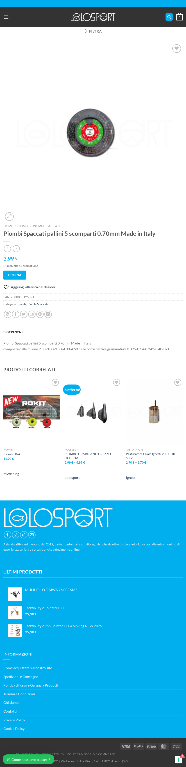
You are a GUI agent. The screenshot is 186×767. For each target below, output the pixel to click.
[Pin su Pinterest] (40, 314)
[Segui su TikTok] (23, 534)
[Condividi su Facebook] (15, 314)
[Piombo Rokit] (31, 412)
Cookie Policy (14, 728)
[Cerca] (169, 17)
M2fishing (11, 473)
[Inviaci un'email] (32, 534)
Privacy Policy (14, 720)
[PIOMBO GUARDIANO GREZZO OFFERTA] (93, 412)
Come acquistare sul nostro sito (27, 668)
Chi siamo (11, 702)
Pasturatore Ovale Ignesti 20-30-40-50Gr (151, 456)
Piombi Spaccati (46, 226)
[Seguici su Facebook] (7, 534)
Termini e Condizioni (19, 694)
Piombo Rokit (13, 454)
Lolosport (72, 477)
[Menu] (6, 16)
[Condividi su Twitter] (23, 314)
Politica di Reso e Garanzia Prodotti (30, 685)
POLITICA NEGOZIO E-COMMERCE (91, 754)
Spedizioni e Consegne (20, 676)
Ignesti (131, 477)
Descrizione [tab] (13, 332)
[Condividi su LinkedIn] (48, 314)
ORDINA (14, 275)
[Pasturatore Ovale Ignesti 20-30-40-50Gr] (154, 412)
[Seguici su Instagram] (15, 534)
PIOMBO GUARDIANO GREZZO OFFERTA (88, 456)
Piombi (23, 226)
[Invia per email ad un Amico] (32, 314)
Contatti (10, 711)
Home (8, 226)
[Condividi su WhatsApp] (7, 314)
